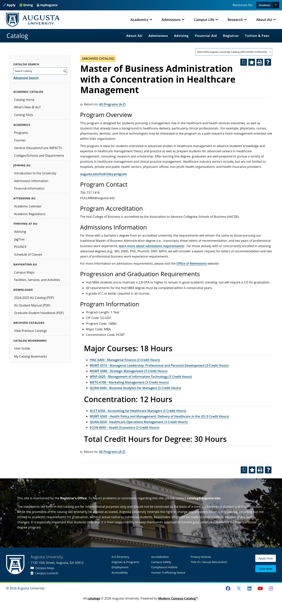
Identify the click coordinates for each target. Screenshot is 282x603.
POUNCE (20, 247)
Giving (26, 5)
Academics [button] (139, 19)
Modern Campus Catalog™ (178, 598)
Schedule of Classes (28, 254)
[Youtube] (260, 588)
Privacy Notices (201, 557)
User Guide (22, 348)
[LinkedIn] (250, 588)
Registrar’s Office (73, 498)
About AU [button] (264, 19)
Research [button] (235, 19)
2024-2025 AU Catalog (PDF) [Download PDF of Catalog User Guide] (34, 298)
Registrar (231, 36)
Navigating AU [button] (25, 264)
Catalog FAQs (23, 115)
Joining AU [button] (22, 165)
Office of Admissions (191, 263)
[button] (276, 5)
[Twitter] (239, 588)
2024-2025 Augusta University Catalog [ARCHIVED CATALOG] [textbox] (232, 52)
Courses (20, 140)
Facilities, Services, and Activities (37, 280)
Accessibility (120, 572)
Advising (181, 36)
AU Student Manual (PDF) (32, 305)
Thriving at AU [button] (25, 223)
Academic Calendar (27, 206)
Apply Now (265, 560)
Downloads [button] (23, 290)
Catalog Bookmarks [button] (30, 340)
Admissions (158, 36)
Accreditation (160, 557)
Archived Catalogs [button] (28, 323)
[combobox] (233, 51)
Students (264, 5)
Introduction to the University (35, 173)
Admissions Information (31, 181)
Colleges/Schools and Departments (39, 155)
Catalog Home (24, 100)
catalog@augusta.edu (203, 498)
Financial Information (29, 188)
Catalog (17, 35)
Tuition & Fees (257, 36)
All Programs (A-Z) (112, 104)
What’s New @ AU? (27, 107)
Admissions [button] (171, 19)
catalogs (93, 598)
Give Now (265, 569)
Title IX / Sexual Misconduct (209, 562)
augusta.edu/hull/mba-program (103, 174)
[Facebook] (228, 588)
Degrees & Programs (125, 562)
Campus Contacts (44, 573)
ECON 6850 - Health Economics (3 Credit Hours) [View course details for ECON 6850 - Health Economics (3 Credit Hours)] (124, 427)
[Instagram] (271, 588)
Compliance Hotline (164, 567)
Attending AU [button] (24, 198)
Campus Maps (24, 272)
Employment (120, 567)
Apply (9, 5)
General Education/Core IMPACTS (38, 148)
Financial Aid (206, 36)
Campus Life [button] (204, 19)
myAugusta (48, 5)
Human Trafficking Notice (168, 572)
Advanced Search (26, 78)
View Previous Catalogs (30, 331)
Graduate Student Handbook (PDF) (39, 313)
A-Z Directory (120, 557)
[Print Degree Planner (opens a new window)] (243, 62)
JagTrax (19, 239)
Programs (21, 133)
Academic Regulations (29, 214)
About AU (134, 36)
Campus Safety (161, 562)
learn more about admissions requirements (151, 246)
